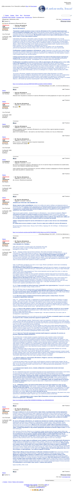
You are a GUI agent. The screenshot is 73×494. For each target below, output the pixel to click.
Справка (12, 15)
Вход (27, 6)
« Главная (4, 481)
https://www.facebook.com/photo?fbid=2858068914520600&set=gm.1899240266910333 (33, 400)
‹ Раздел (10, 481)
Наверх (4, 90)
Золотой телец (28, 17)
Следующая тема (66, 19)
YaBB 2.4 (46, 484)
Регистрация (34, 6)
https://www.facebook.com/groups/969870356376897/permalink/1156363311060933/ (32, 83)
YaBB (27, 486)
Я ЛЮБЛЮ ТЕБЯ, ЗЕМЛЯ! (8, 17)
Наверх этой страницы (17, 481)
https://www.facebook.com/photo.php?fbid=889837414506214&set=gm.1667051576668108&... (35, 232)
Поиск (17, 15)
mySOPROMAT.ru (40, 487)
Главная (6, 15)
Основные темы (20, 17)
